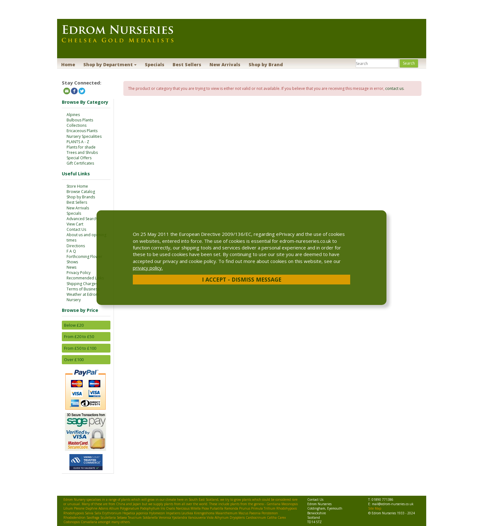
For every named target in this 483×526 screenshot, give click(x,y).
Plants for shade (81, 147)
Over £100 (74, 359)
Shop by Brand (266, 64)
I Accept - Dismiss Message (241, 279)
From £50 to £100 (80, 348)
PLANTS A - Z (78, 141)
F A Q (71, 251)
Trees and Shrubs (82, 152)
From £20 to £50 (79, 336)
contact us (394, 88)
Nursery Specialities (84, 136)
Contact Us (76, 229)
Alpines (73, 114)
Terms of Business (83, 289)
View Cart (75, 224)
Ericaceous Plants (82, 130)
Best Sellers (187, 64)
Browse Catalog (81, 191)
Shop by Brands (81, 197)
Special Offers (79, 158)
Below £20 (74, 325)
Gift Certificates (80, 163)
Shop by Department (110, 64)
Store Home (77, 186)
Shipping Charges (82, 283)
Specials (154, 64)
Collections (76, 125)
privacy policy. (148, 268)
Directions (76, 245)
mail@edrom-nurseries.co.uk (393, 504)
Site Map (374, 508)
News (71, 267)
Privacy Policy (79, 272)
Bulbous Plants (80, 120)
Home (68, 64)
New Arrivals (224, 64)
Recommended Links (85, 278)
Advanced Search (82, 218)
